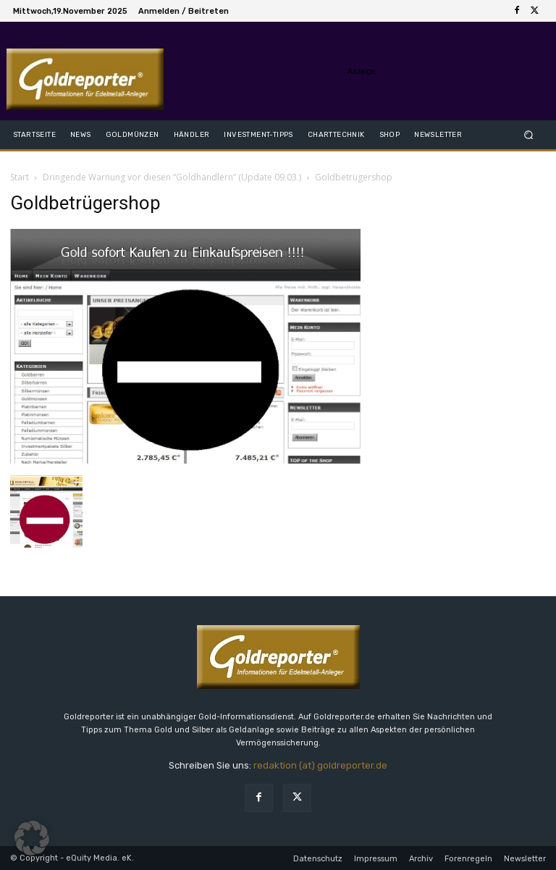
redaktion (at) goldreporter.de (320, 765)
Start (19, 177)
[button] (529, 134)
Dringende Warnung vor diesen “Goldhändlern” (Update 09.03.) (172, 177)
